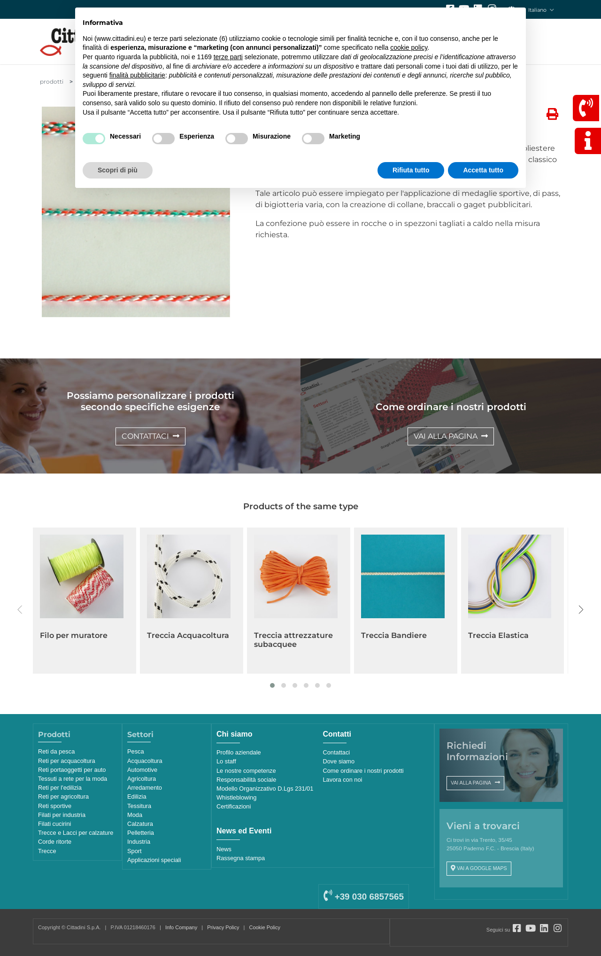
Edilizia (136, 796)
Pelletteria (140, 832)
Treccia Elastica (498, 635)
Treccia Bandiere (394, 635)
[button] (272, 685)
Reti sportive (54, 805)
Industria (138, 841)
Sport (134, 851)
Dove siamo (339, 761)
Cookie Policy (264, 927)
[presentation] (19, 609)
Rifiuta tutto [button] (411, 170)
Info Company (181, 927)
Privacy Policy (223, 927)
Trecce (47, 851)
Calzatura (140, 823)
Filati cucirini (54, 823)
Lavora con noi (342, 779)
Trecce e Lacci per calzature (75, 832)
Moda (134, 814)
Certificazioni (233, 806)
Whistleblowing (236, 797)
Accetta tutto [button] (483, 170)
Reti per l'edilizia (60, 787)
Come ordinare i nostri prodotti (363, 770)
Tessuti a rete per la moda (72, 778)
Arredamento (144, 787)
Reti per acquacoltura (66, 760)
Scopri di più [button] (118, 170)
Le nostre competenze (246, 770)
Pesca (135, 751)
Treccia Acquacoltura (188, 635)
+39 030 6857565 (363, 897)
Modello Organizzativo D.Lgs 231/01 (264, 788)
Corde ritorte (54, 841)
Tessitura (139, 805)
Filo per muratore (74, 635)
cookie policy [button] (408, 47)
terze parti (228, 57)
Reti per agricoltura (63, 796)
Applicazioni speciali (154, 859)
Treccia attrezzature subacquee (293, 640)
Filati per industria (61, 814)
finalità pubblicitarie (137, 75)
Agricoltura (141, 778)
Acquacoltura (144, 760)
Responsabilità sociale (246, 779)
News (223, 849)
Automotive (142, 769)
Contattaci (336, 752)
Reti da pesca (56, 751)
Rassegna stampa (240, 858)
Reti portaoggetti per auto (72, 769)
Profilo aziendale (238, 752)
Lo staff (226, 761)
